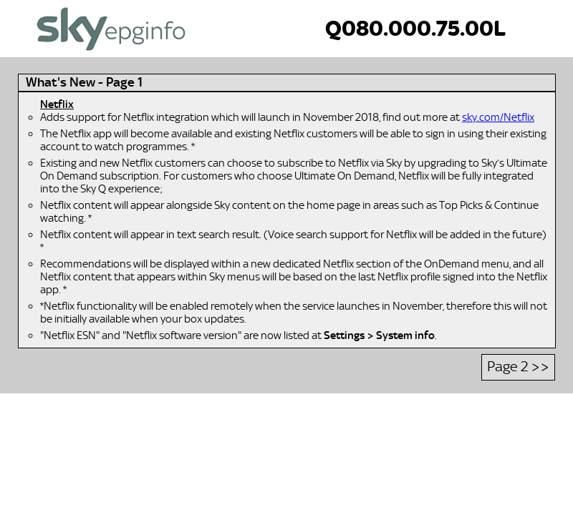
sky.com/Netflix (498, 117)
